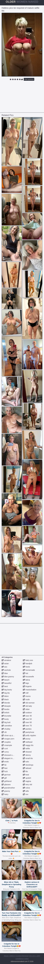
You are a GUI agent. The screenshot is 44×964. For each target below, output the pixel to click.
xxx (25, 794)
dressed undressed (11, 755)
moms (27, 696)
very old (27, 785)
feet (4, 768)
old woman (29, 703)
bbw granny (8, 677)
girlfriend (6, 781)
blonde (6, 703)
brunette (6, 716)
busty (5, 719)
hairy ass (28, 660)
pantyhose (28, 732)
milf (25, 693)
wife (26, 791)
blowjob (6, 706)
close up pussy (9, 735)
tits (25, 771)
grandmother (8, 788)
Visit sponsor (29, 79)
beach (5, 680)
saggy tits (28, 745)
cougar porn (8, 739)
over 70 (27, 726)
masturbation (29, 690)
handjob (27, 664)
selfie (26, 749)
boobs (5, 709)
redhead (27, 742)
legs (26, 683)
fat (4, 765)
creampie (7, 745)
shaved (27, 752)
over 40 (27, 716)
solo (26, 762)
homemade (29, 670)
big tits (6, 693)
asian (5, 664)
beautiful (6, 683)
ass (4, 667)
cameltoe (7, 726)
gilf (4, 778)
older (26, 709)
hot (25, 673)
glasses (6, 785)
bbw (5, 673)
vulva (26, 788)
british (5, 713)
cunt (5, 749)
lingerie (27, 686)
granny (6, 791)
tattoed (27, 768)
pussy (26, 739)
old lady (27, 706)
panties (27, 729)
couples (6, 742)
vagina (27, 781)
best (5, 686)
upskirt (27, 778)
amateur (6, 660)
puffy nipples (29, 735)
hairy (5, 794)
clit (4, 732)
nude (26, 699)
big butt (6, 722)
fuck (5, 771)
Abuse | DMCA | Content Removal (16, 956)
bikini (5, 696)
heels (26, 667)
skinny (27, 755)
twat (26, 775)
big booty (7, 690)
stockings (28, 765)
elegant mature (9, 758)
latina (26, 680)
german (6, 775)
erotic (5, 762)
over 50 (27, 719)
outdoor (27, 713)
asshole (6, 670)
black (5, 699)
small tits (28, 758)
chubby (6, 729)
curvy (5, 752)
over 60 (27, 722)
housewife (28, 677)
